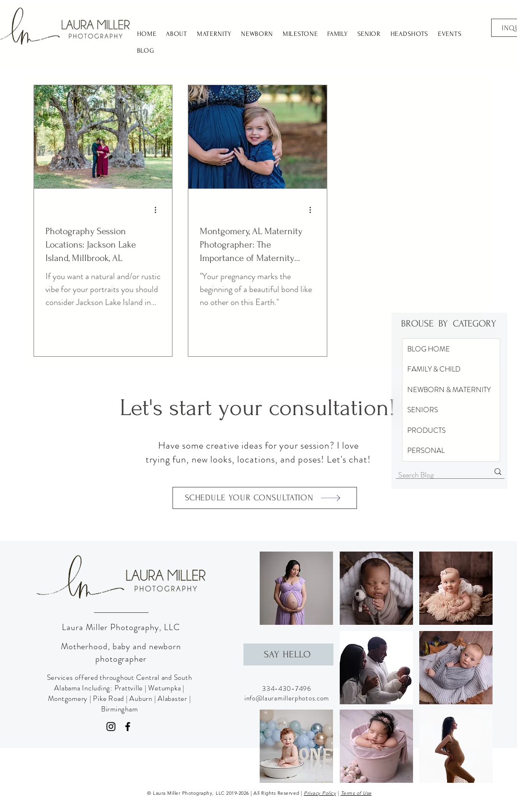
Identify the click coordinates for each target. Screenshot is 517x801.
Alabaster (172, 698)
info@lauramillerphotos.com (286, 698)
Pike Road (108, 698)
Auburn (140, 698)
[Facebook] (128, 727)
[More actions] (159, 210)
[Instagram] (111, 727)
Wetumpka (164, 688)
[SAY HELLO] (288, 654)
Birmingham (119, 709)
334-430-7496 (286, 688)
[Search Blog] (436, 474)
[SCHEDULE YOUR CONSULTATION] (264, 498)
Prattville (129, 688)
